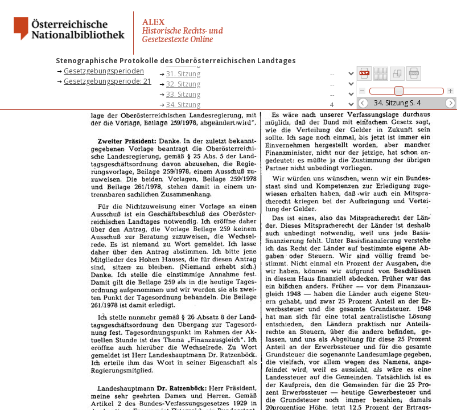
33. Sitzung (183, 94)
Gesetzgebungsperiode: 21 (107, 81)
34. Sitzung (183, 104)
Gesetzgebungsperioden (104, 71)
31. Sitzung (183, 74)
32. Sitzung (183, 84)
